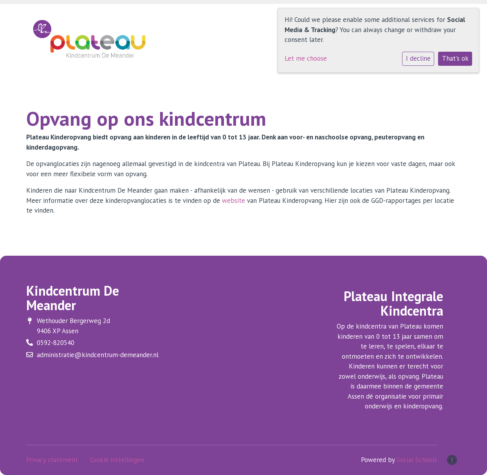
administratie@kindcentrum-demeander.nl (98, 354)
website (234, 200)
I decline (418, 58)
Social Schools (417, 459)
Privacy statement (52, 459)
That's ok (455, 58)
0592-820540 (55, 342)
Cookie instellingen (117, 459)
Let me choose (306, 58)
